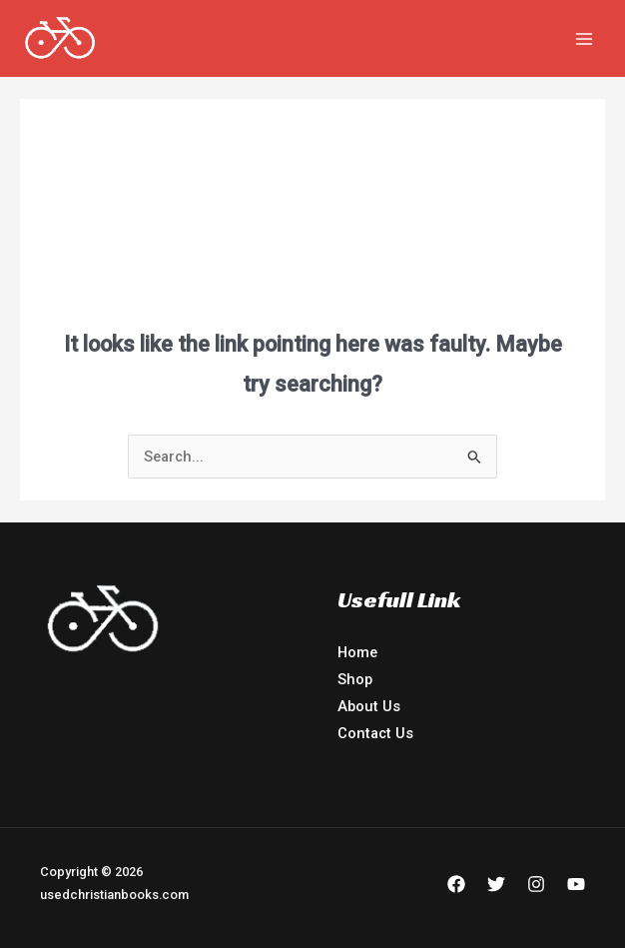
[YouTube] (576, 884)
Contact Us (375, 733)
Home (357, 652)
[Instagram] (536, 884)
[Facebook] (456, 884)
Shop (354, 679)
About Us (368, 706)
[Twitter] (496, 884)
